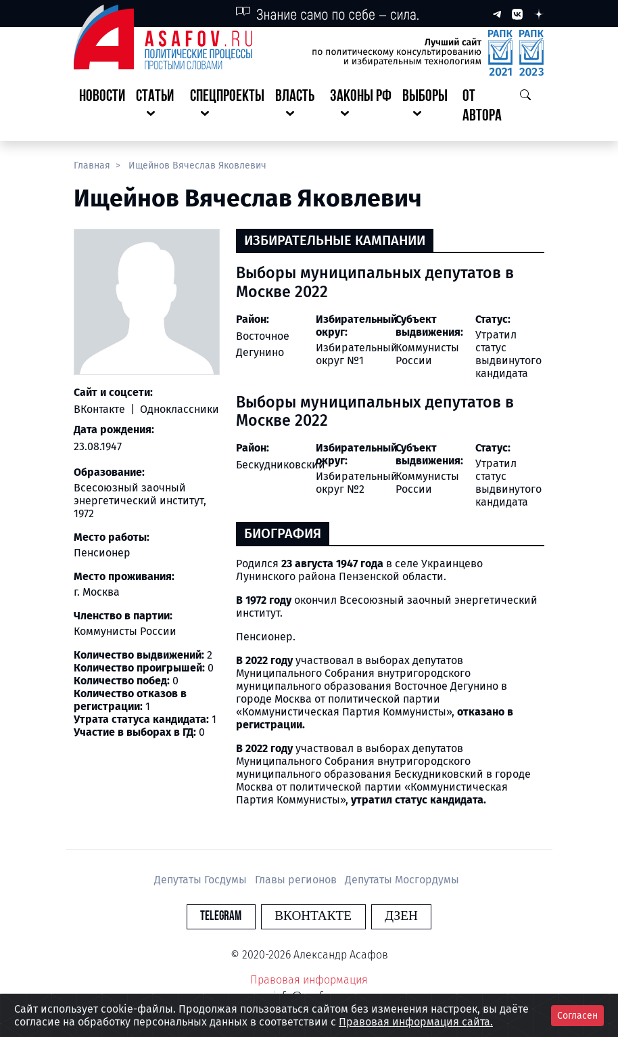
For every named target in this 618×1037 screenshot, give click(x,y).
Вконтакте (313, 916)
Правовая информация (309, 979)
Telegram (231, 916)
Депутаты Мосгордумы (402, 879)
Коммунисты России (427, 354)
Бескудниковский (280, 464)
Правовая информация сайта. (416, 1021)
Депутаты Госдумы (201, 879)
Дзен (391, 916)
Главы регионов (297, 879)
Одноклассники (178, 409)
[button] (157, 107)
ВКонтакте (101, 409)
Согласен (577, 1015)
